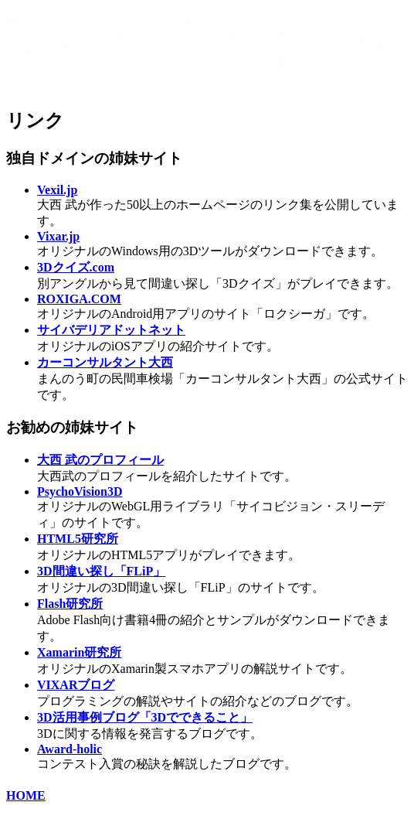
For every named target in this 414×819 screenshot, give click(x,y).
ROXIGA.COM (79, 298)
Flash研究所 (70, 603)
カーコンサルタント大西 (105, 362)
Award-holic (69, 749)
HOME (26, 795)
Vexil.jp (57, 189)
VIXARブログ (75, 684)
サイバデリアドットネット (111, 329)
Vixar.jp (58, 236)
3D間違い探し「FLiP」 (101, 571)
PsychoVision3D (80, 491)
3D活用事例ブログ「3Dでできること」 (145, 717)
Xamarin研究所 (79, 652)
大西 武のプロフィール (100, 459)
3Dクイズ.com (75, 267)
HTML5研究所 (77, 538)
